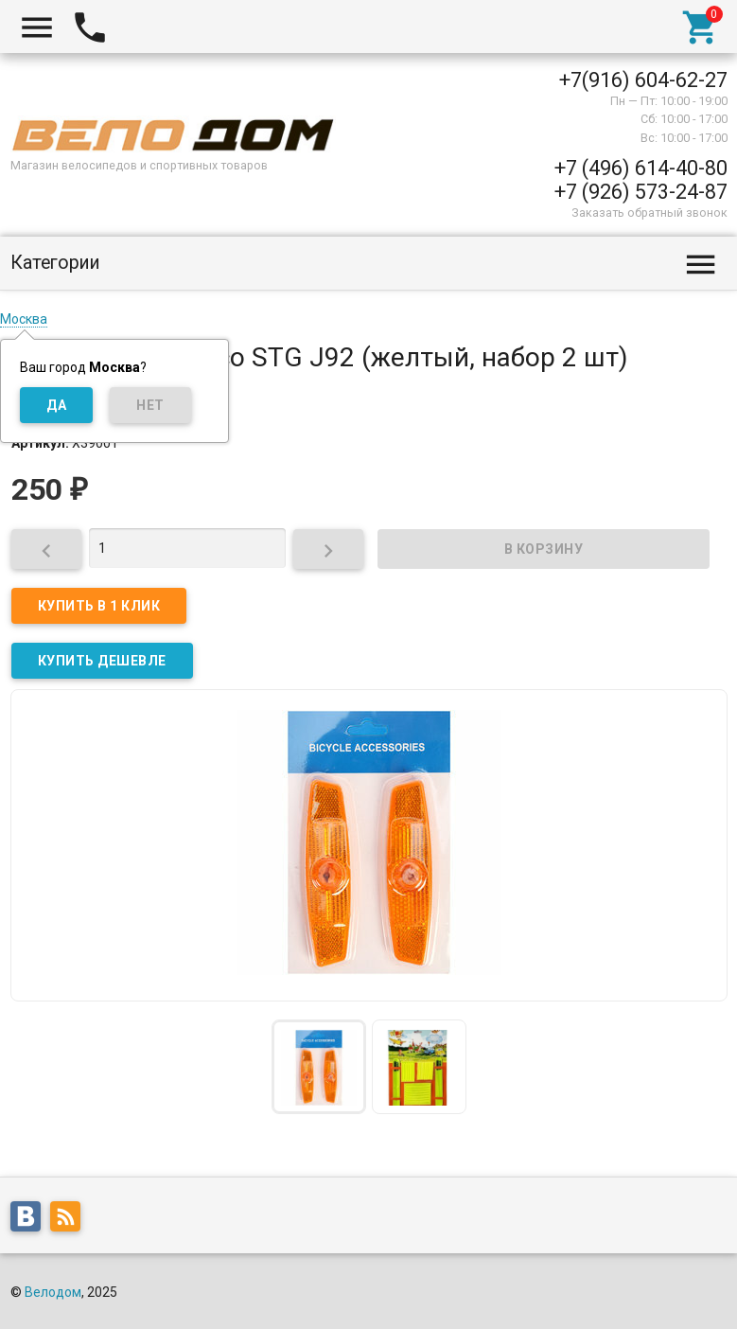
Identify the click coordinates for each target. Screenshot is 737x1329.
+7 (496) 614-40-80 (641, 168)
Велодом (53, 1292)
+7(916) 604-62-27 (643, 80)
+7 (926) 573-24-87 (641, 192)
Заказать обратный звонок (649, 212)
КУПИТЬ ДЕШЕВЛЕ (102, 660)
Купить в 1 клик (99, 605)
